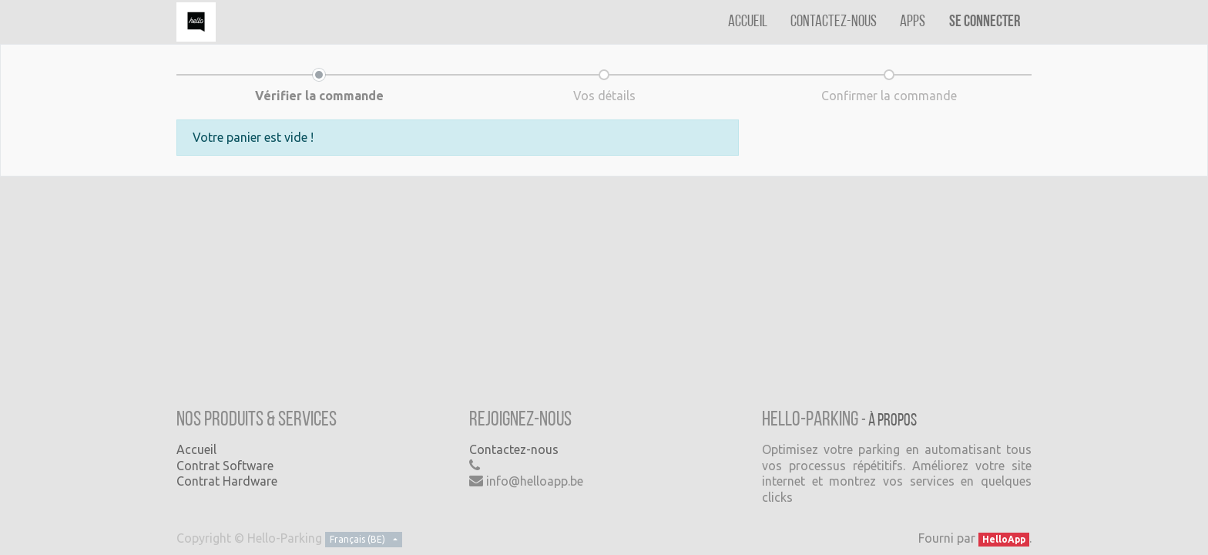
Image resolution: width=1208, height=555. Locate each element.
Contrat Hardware (226, 481)
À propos (892, 421)
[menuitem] (747, 22)
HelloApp (1003, 539)
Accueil (196, 449)
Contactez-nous (514, 449)
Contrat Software (224, 466)
